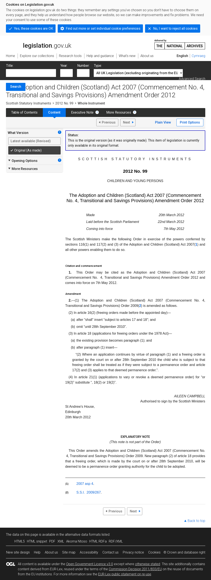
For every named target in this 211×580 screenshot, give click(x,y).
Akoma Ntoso (76, 541)
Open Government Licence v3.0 (89, 564)
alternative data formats (83, 535)
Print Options (190, 122)
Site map (68, 552)
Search (15, 87)
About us (51, 552)
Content (54, 112)
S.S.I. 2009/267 (88, 492)
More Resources (118, 112)
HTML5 (19, 541)
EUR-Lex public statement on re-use (124, 574)
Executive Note (82, 112)
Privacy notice (133, 552)
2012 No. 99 (64, 103)
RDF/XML (116, 541)
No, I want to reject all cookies (175, 28)
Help (37, 552)
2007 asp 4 (84, 483)
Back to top (196, 521)
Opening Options (23, 161)
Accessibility (89, 552)
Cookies (154, 552)
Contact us (110, 552)
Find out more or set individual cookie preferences (103, 28)
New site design (18, 552)
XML (60, 541)
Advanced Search (192, 79)
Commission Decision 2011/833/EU (135, 569)
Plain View (163, 122)
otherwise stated (147, 564)
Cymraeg (198, 56)
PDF (52, 541)
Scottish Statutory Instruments (28, 103)
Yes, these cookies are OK (33, 28)
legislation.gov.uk (38, 44)
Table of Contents (24, 112)
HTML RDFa (98, 541)
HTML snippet (37, 541)
